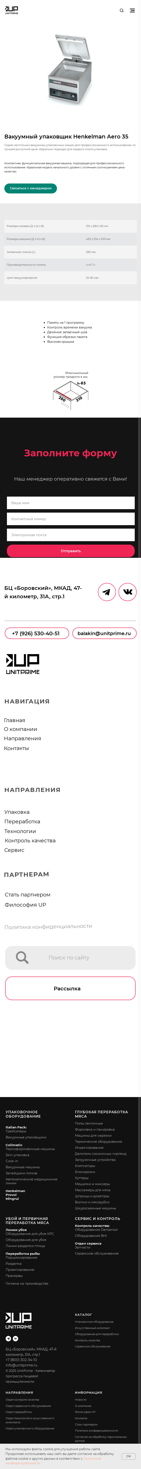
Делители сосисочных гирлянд (100, 1154)
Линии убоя (16, 1230)
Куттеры (81, 1178)
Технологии (20, 831)
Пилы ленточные (89, 1123)
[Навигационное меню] (132, 10)
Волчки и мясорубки (92, 1202)
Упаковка (17, 812)
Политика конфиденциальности (48, 927)
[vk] (15, 1338)
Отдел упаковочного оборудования (30, 1428)
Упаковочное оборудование (23, 1114)
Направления (22, 738)
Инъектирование (89, 1148)
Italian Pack (16, 1127)
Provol (11, 1195)
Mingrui (12, 1199)
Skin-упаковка (17, 1155)
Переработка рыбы (23, 1254)
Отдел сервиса (88, 1243)
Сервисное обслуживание (97, 1253)
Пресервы (14, 1276)
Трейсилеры (16, 1131)
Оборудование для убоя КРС (30, 1234)
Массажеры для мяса (92, 1190)
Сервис (14, 850)
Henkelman (15, 1191)
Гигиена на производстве (27, 1283)
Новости (80, 1399)
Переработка (22, 821)
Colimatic (14, 1145)
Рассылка (67, 988)
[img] (22, 957)
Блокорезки (85, 1172)
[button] (122, 10)
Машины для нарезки (93, 1135)
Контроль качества (30, 840)
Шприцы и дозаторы (92, 1196)
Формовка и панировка (95, 1129)
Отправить (71, 551)
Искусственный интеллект (92, 1328)
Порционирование (21, 1257)
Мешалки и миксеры (92, 1184)
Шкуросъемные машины (95, 1208)
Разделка (14, 1263)
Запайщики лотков (21, 1173)
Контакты (16, 748)
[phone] (71, 519)
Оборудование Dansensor (96, 1230)
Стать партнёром (86, 1424)
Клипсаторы (85, 1166)
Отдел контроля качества (22, 1399)
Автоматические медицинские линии (31, 1181)
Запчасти (82, 1247)
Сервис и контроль (97, 1219)
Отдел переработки (19, 1412)
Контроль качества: (92, 1226)
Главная (14, 720)
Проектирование (20, 1270)
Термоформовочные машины (30, 1149)
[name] (71, 503)
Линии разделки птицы (25, 1246)
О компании (20, 729)
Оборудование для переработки (97, 1334)
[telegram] (8, 1338)
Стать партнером (27, 894)
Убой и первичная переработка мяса (27, 1221)
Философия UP (25, 904)
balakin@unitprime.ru (104, 633)
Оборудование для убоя (26, 1240)
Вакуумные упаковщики (26, 1137)
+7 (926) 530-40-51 (36, 633)
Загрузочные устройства (95, 1160)
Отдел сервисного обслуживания (28, 1406)
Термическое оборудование (98, 1141)
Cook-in (12, 1161)
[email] (71, 535)
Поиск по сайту (69, 957)
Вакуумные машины (23, 1167)
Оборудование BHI (91, 1236)
